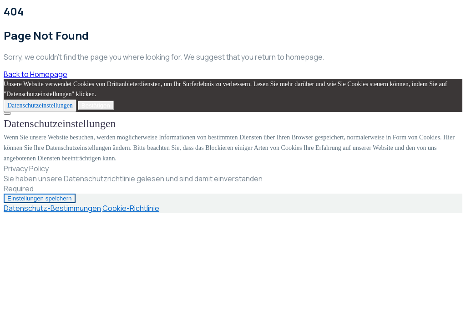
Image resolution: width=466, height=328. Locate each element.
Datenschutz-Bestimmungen (52, 208)
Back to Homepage (35, 74)
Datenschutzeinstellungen (40, 105)
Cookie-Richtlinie (130, 208)
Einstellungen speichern (39, 198)
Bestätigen (95, 105)
